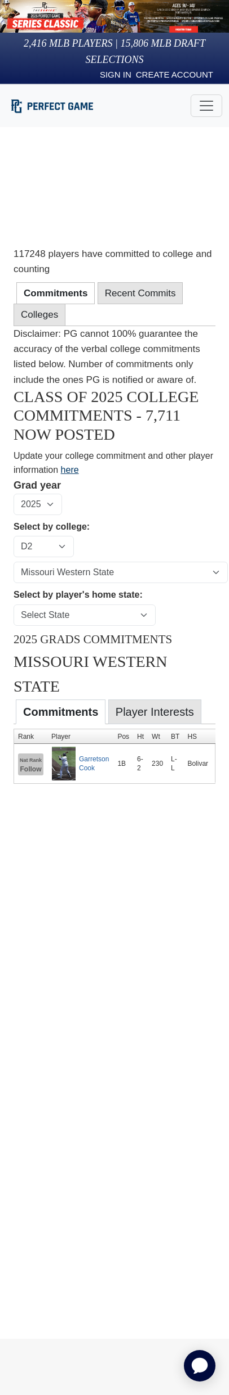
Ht (140, 737)
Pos (123, 737)
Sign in (115, 74)
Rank (26, 737)
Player (61, 737)
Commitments (60, 712)
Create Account (174, 74)
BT (175, 737)
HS (192, 737)
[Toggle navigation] (206, 105)
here (70, 470)
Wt (156, 737)
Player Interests (155, 712)
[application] (199, 1366)
